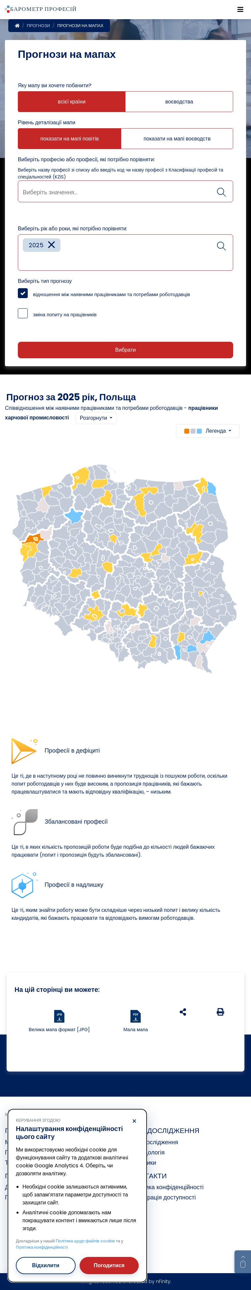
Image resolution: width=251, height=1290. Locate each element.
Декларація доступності (163, 1197)
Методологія (147, 1152)
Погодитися (109, 1265)
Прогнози (38, 25)
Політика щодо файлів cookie (85, 1241)
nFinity (163, 1281)
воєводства (179, 101)
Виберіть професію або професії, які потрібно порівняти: (86, 159)
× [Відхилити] (134, 1121)
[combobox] (125, 191)
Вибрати (125, 350)
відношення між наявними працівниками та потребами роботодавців (111, 294)
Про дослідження (154, 1142)
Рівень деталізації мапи (46, 122)
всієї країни (72, 101)
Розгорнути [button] (94, 418)
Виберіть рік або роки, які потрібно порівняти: (72, 228)
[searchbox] (125, 192)
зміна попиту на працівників (65, 314)
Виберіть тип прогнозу (45, 281)
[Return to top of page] (242, 1261)
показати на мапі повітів (69, 138)
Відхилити (45, 1265)
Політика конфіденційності (166, 1187)
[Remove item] (51, 245)
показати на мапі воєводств (177, 138)
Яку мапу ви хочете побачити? (54, 85)
